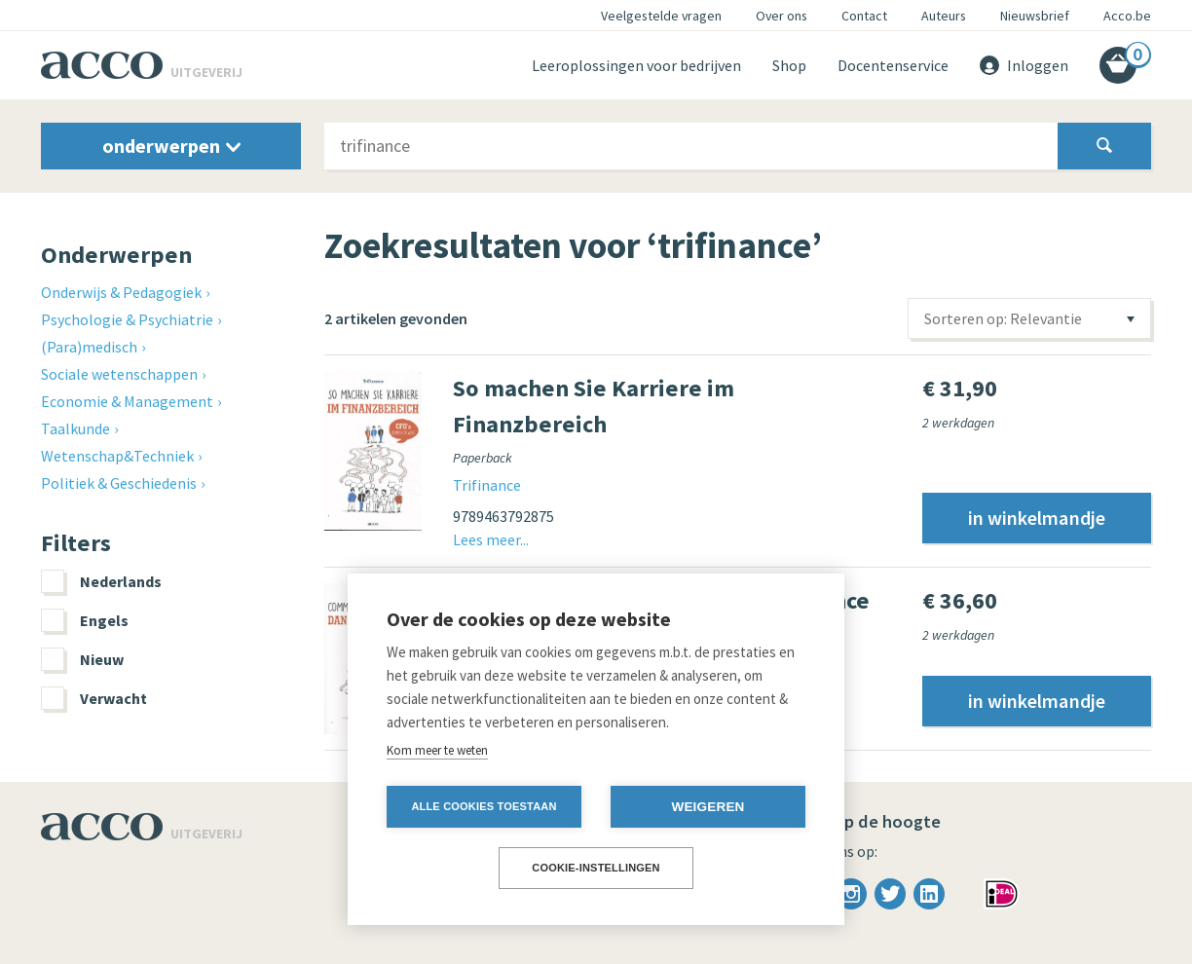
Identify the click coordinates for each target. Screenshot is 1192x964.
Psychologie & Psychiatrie (127, 319)
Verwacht (94, 698)
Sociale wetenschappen (119, 374)
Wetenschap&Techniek (117, 455)
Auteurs (943, 15)
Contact (864, 15)
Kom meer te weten (437, 750)
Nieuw (82, 659)
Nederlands (101, 581)
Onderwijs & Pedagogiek (121, 292)
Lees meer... (491, 539)
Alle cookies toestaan (483, 806)
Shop (789, 65)
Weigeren (707, 806)
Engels (85, 620)
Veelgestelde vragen (661, 15)
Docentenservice (893, 65)
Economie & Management (127, 401)
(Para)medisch (89, 346)
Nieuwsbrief (1034, 15)
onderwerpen (171, 145)
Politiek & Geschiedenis (119, 483)
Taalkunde (75, 428)
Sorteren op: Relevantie (1003, 318)
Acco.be (1127, 15)
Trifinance (487, 485)
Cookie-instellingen (596, 867)
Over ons (781, 15)
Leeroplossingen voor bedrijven (636, 65)
